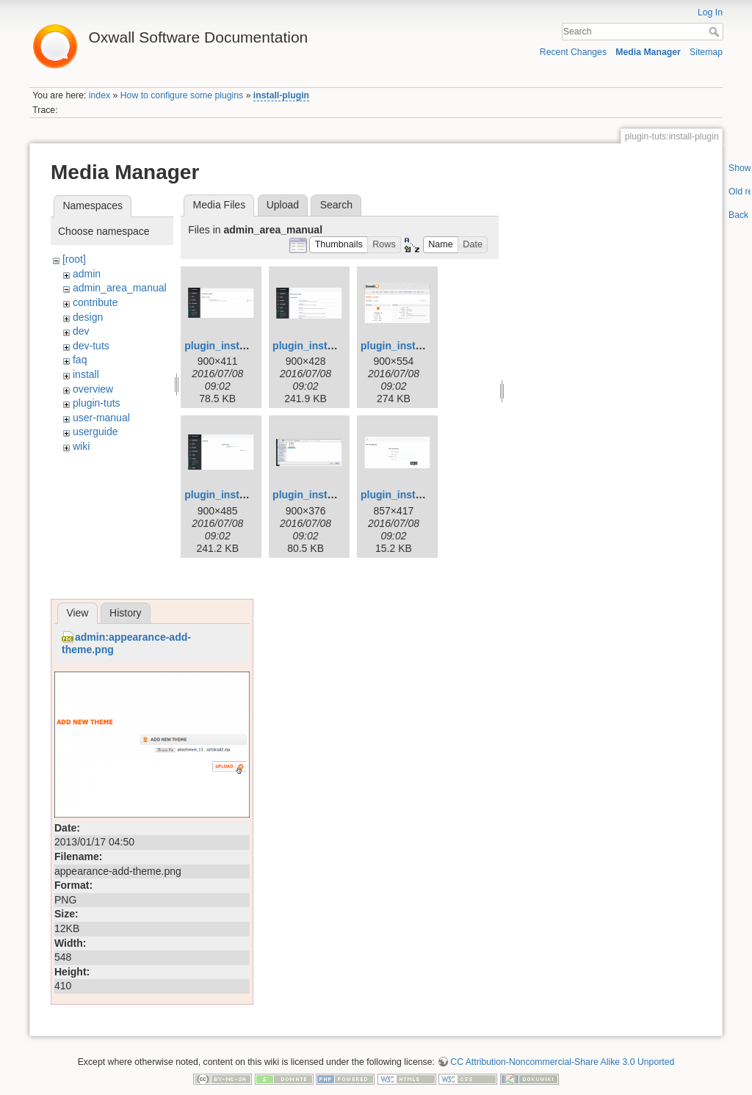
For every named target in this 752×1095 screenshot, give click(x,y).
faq (80, 359)
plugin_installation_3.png (423, 346)
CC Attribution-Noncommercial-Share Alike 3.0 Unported (562, 1062)
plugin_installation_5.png (334, 495)
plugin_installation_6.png (423, 495)
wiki (81, 446)
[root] (74, 259)
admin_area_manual (120, 288)
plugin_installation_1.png (246, 346)
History (125, 613)
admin (87, 274)
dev (81, 331)
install (86, 374)
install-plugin (281, 95)
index (99, 95)
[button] (338, 244)
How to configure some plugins (182, 95)
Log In (710, 12)
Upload (283, 205)
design (88, 317)
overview (93, 389)
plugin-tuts (96, 403)
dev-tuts (91, 346)
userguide (95, 431)
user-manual (101, 417)
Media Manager (648, 52)
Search (716, 31)
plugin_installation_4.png (246, 495)
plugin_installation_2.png (334, 346)
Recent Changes (573, 52)
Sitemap (706, 52)
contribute (95, 302)
